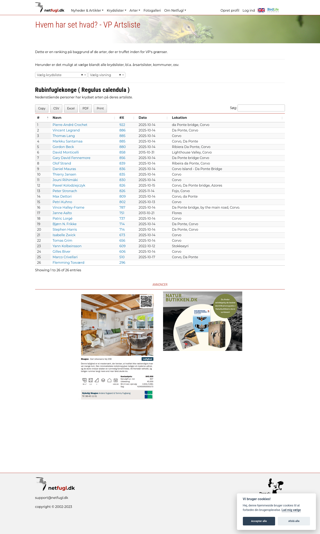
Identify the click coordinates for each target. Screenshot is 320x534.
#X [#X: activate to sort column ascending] (121, 118)
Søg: (257, 108)
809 (122, 196)
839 (122, 163)
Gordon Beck (63, 147)
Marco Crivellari (65, 257)
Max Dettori (62, 196)
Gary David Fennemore (71, 158)
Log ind (249, 10)
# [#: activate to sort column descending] (38, 118)
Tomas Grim (62, 241)
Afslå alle (294, 521)
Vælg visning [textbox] (100, 75)
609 (122, 246)
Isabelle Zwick (64, 235)
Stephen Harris (65, 229)
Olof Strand (62, 163)
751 (121, 213)
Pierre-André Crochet (70, 125)
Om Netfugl (174, 10)
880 (122, 147)
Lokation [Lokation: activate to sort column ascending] (179, 118)
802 (122, 202)
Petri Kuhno (62, 202)
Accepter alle (259, 521)
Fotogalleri (152, 10)
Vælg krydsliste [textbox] (49, 75)
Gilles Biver (62, 252)
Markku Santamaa (68, 141)
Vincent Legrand (66, 130)
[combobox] (61, 75)
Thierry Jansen (64, 174)
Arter (134, 10)
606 (122, 252)
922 (122, 125)
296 (122, 263)
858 (122, 152)
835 (122, 174)
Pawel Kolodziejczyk (69, 185)
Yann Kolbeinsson (67, 246)
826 (122, 185)
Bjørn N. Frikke (65, 224)
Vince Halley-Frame (68, 207)
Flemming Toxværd (68, 263)
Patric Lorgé (62, 218)
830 (122, 180)
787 (122, 207)
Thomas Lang (64, 136)
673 (122, 235)
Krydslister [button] (115, 10)
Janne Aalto (62, 213)
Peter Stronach (65, 191)
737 (122, 218)
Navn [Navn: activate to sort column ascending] (57, 118)
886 (122, 130)
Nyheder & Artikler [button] (86, 10)
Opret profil (230, 10)
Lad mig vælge (291, 510)
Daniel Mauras (64, 169)
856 (122, 158)
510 (121, 257)
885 (122, 136)
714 (122, 224)
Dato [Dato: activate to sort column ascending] (143, 118)
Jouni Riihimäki (65, 180)
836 (122, 169)
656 (122, 241)
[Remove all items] (81, 75)
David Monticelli (66, 152)
